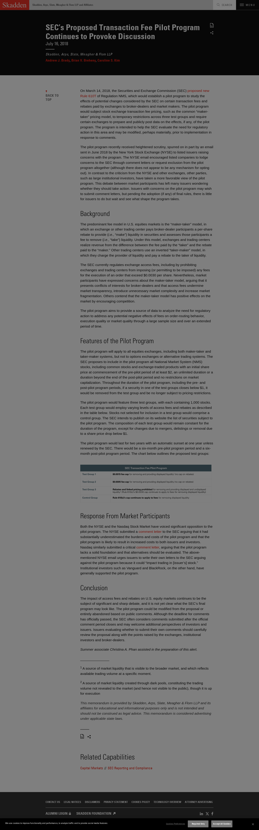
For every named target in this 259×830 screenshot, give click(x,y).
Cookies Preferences (175, 823)
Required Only (198, 823)
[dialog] (129, 824)
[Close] (253, 824)
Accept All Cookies (221, 823)
